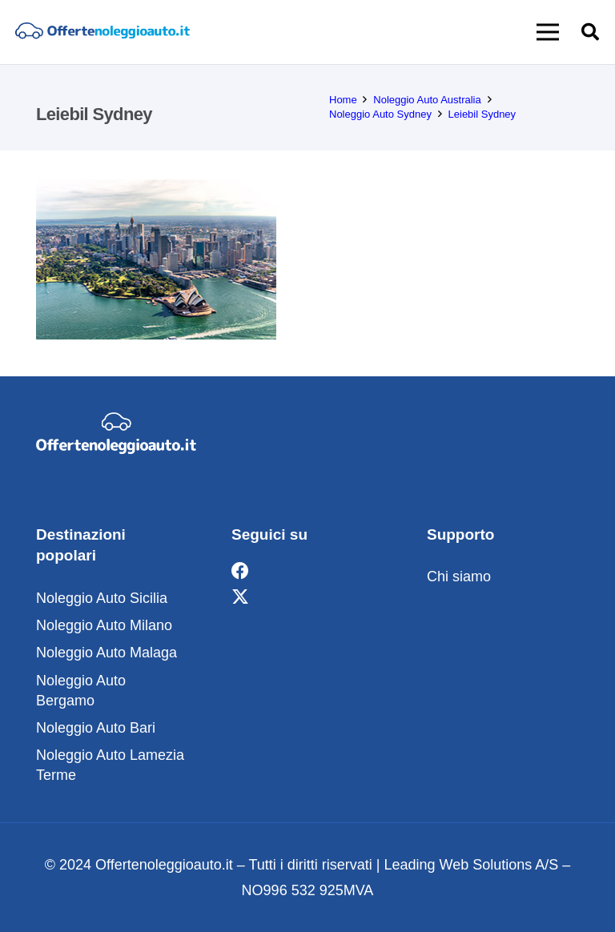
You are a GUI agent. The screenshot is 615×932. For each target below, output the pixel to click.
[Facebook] (240, 571)
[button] (548, 32)
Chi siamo (459, 576)
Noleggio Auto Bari (95, 728)
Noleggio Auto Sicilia (101, 598)
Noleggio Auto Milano (104, 625)
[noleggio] (102, 32)
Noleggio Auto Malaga (106, 653)
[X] (240, 597)
